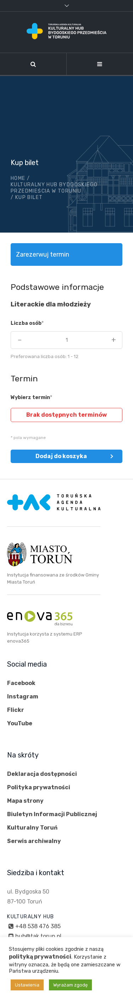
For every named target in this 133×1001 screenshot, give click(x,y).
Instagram (22, 696)
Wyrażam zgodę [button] (70, 985)
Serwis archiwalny (34, 841)
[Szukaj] (33, 64)
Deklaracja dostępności (42, 774)
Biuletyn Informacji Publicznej (52, 814)
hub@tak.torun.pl (38, 936)
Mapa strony (25, 800)
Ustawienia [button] (27, 985)
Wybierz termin (30, 397)
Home (18, 178)
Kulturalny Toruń (32, 827)
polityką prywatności (40, 956)
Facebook (21, 683)
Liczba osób (26, 323)
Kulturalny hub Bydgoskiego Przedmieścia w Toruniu (54, 188)
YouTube (19, 723)
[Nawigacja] (100, 64)
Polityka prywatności (38, 787)
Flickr (15, 710)
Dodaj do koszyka (61, 456)
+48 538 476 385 (38, 926)
